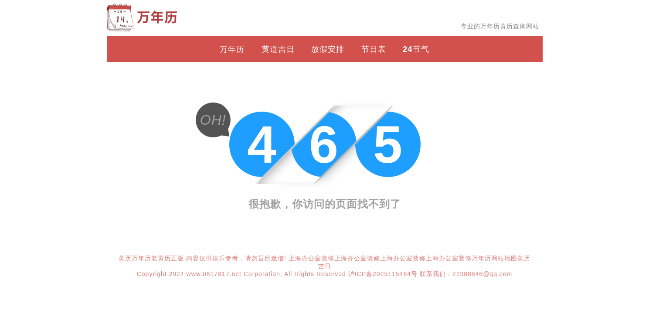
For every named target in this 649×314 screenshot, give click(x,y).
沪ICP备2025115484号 (383, 273)
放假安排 (327, 49)
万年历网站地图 (494, 258)
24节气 (416, 49)
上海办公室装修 (311, 258)
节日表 (373, 49)
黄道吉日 (278, 49)
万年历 (232, 49)
